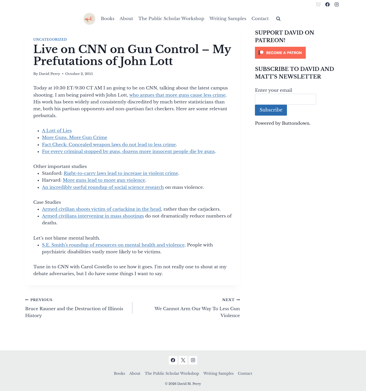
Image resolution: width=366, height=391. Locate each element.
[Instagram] (336, 4)
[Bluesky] (318, 4)
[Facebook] (327, 4)
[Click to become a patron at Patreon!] (298, 53)
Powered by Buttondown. (283, 123)
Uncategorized (50, 39)
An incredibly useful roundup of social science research (103, 187)
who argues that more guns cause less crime (177, 95)
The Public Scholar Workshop (171, 18)
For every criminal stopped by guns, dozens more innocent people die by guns (128, 151)
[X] (183, 360)
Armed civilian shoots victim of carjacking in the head (101, 209)
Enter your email (273, 90)
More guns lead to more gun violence (104, 180)
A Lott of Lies (57, 130)
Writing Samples (227, 18)
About (126, 18)
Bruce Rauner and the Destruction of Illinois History (76, 307)
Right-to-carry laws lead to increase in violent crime (121, 173)
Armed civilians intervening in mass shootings (93, 216)
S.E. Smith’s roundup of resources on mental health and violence (113, 245)
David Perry (49, 74)
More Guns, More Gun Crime (74, 137)
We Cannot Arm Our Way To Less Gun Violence (188, 307)
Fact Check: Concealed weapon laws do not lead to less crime (109, 144)
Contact (260, 18)
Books (107, 18)
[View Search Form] (278, 18)
